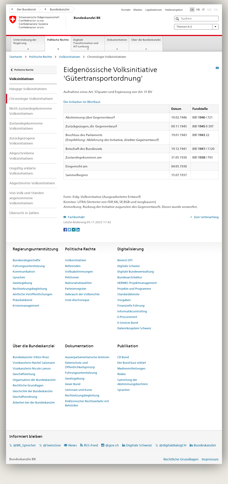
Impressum (210, 459)
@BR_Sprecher (24, 445)
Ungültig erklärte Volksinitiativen (22, 170)
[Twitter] (70, 229)
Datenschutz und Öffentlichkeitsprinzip (80, 365)
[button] (178, 19)
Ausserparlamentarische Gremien (87, 357)
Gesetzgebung (22, 283)
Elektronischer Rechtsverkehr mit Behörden (87, 403)
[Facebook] (65, 229)
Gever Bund (72, 384)
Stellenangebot (174, 9)
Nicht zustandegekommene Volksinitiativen (30, 111)
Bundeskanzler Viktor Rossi (31, 357)
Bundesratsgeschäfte (26, 260)
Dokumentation (117, 39)
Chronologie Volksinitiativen (31, 98)
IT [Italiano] (203, 9)
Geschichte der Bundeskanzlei (33, 391)
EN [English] (216, 9)
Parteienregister (75, 288)
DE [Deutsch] (192, 9)
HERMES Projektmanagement (137, 283)
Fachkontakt (76, 217)
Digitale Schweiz (128, 266)
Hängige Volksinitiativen (28, 89)
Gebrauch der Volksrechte (82, 294)
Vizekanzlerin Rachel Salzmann (34, 362)
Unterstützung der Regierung (25, 41)
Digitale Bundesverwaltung (135, 271)
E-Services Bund (127, 322)
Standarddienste (128, 294)
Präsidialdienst (22, 300)
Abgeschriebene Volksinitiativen (21, 155)
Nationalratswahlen (78, 283)
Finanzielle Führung (131, 305)
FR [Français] (198, 9)
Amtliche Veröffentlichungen (32, 294)
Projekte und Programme (134, 288)
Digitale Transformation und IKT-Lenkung (85, 43)
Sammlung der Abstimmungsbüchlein (132, 382)
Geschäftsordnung (25, 396)
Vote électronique (77, 300)
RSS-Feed (91, 445)
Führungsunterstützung (29, 266)
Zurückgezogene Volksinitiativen (22, 140)
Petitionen (72, 277)
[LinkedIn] (78, 229)
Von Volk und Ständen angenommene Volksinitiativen (26, 198)
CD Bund (123, 357)
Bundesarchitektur (129, 277)
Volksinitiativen (69, 56)
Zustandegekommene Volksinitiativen (26, 126)
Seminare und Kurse (78, 390)
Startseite (15, 56)
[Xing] (74, 229)
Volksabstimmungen (79, 271)
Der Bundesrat (24, 9)
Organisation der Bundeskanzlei (34, 380)
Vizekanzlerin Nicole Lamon (32, 368)
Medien (137, 9)
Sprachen (19, 277)
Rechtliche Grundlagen (28, 385)
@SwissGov (52, 445)
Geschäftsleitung (24, 374)
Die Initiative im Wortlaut (81, 102)
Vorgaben (124, 300)
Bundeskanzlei (57, 9)
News (72, 445)
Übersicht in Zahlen (24, 213)
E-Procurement (127, 317)
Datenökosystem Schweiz (134, 328)
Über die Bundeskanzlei (146, 39)
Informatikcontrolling (132, 311)
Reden (121, 374)
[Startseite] (72, 22)
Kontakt (125, 9)
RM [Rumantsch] (209, 9)
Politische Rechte (59, 41)
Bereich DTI (124, 260)
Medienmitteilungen (131, 368)
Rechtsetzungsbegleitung (30, 288)
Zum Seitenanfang (206, 217)
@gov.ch (112, 445)
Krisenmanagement (26, 305)
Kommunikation (24, 271)
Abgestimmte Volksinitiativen (32, 183)
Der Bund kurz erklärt (131, 362)
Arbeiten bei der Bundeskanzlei (34, 402)
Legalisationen (153, 9)
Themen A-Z (196, 26)
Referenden (73, 266)
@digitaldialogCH (172, 445)
